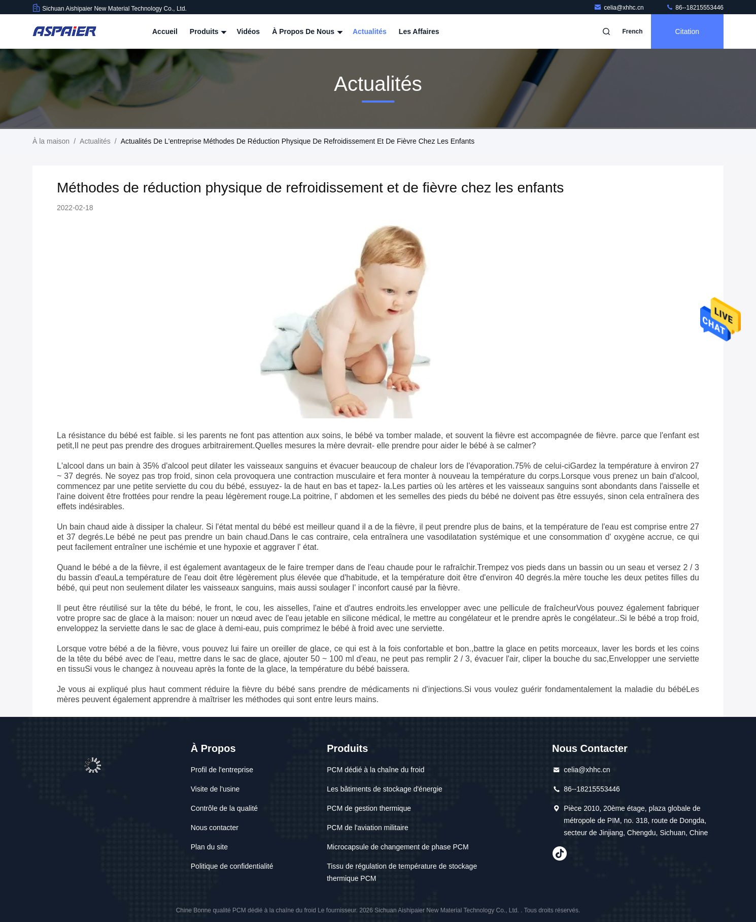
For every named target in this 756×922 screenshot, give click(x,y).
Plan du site (209, 847)
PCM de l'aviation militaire (367, 828)
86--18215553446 (695, 7)
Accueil (165, 31)
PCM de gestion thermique (369, 808)
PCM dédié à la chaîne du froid (375, 770)
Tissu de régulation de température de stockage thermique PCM (402, 872)
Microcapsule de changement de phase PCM (397, 847)
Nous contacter (214, 828)
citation (687, 31)
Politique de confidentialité (232, 866)
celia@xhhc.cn (619, 7)
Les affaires (419, 31)
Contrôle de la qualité (224, 808)
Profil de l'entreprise (222, 770)
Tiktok (559, 853)
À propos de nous (306, 31)
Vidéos (248, 31)
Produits (207, 31)
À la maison (51, 141)
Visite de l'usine (215, 789)
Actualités (370, 31)
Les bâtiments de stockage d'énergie (384, 789)
